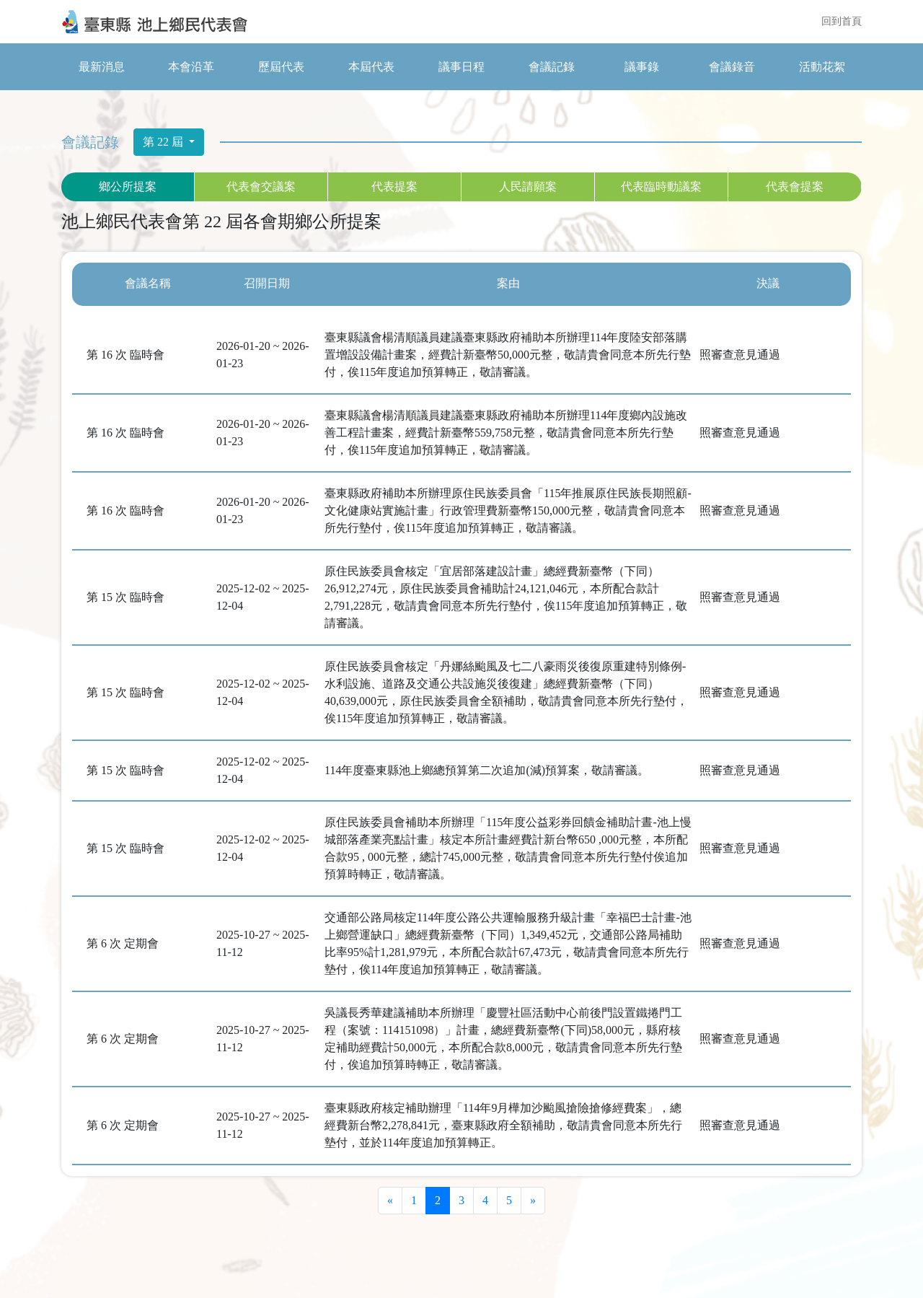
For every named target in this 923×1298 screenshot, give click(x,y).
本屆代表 (371, 67)
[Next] (533, 1200)
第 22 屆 (164, 142)
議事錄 (641, 67)
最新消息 (102, 67)
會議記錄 (552, 67)
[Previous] (390, 1200)
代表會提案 (794, 186)
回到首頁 (841, 22)
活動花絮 (822, 67)
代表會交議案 (261, 186)
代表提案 (394, 186)
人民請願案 (528, 186)
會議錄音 (732, 67)
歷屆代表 (281, 67)
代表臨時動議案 (661, 186)
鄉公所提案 (127, 186)
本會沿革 (191, 67)
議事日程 (461, 67)
